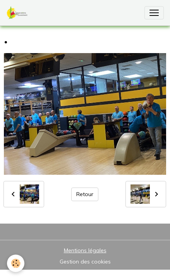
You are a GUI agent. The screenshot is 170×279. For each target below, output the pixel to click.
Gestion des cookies (85, 261)
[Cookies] (15, 263)
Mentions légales (85, 250)
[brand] (18, 12)
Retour (84, 194)
